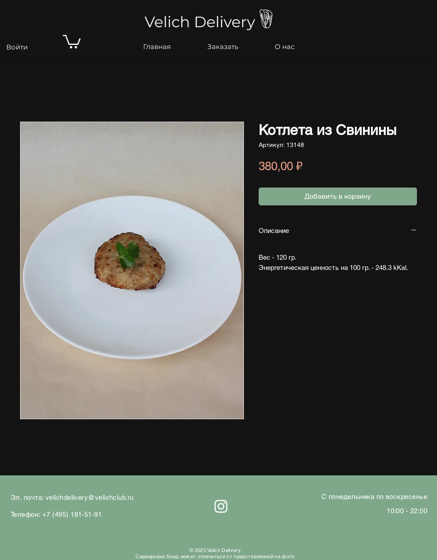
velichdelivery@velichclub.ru (89, 497)
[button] (72, 41)
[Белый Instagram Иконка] (221, 506)
